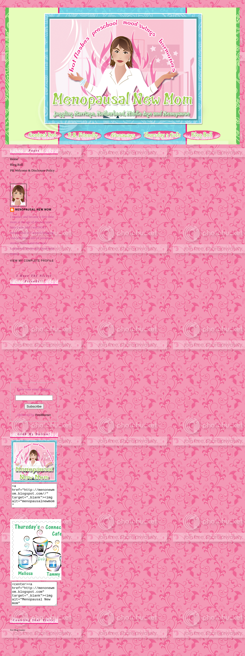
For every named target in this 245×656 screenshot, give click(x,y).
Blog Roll (16, 164)
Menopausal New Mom (33, 209)
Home (14, 159)
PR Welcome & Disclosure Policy (32, 170)
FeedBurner (43, 415)
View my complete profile (32, 260)
